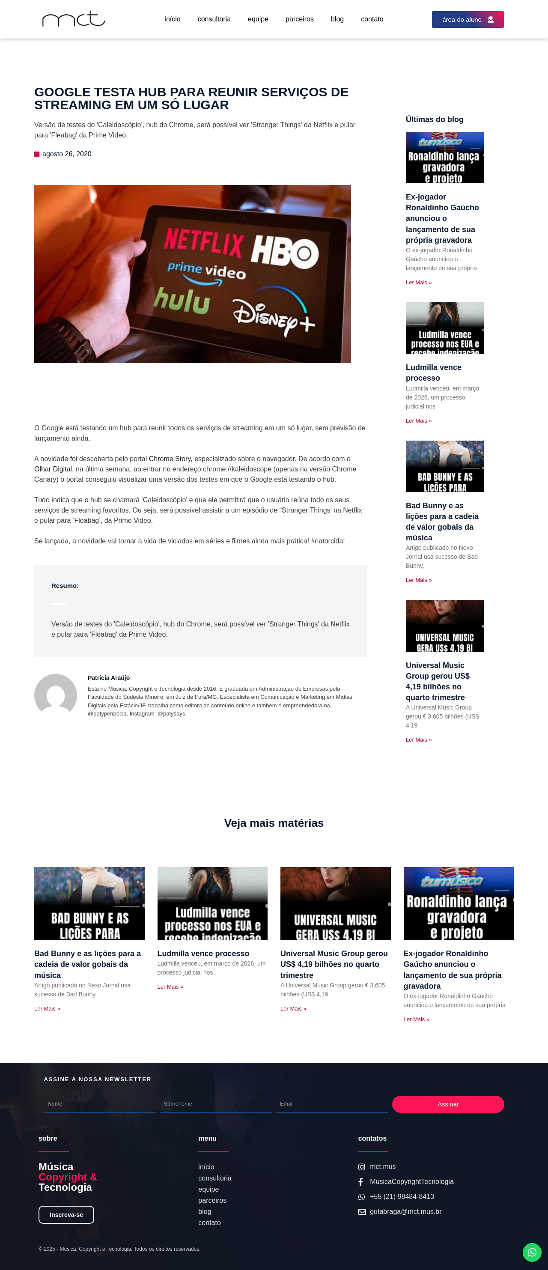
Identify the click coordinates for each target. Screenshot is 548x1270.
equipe (258, 19)
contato (372, 19)
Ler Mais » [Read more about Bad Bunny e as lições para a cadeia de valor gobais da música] (419, 580)
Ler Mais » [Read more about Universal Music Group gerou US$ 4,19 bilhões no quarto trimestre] (419, 739)
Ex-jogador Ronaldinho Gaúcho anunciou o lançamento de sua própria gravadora (442, 218)
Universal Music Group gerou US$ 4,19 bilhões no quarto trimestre (334, 964)
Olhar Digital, (54, 469)
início (172, 19)
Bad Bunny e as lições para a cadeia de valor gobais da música (87, 964)
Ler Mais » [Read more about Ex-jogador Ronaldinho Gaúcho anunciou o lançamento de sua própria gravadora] (419, 282)
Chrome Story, (169, 458)
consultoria (214, 19)
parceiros (300, 19)
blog (337, 19)
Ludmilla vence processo (204, 953)
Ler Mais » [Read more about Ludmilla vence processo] (419, 420)
